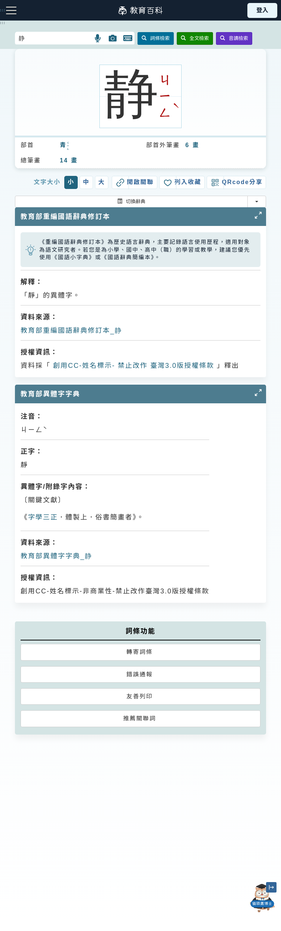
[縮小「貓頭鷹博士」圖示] (271, 887)
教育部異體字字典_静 (56, 556)
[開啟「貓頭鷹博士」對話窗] (262, 898)
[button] (98, 38)
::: (3, 23)
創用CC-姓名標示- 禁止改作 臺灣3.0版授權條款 (132, 365)
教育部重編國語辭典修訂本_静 (71, 330)
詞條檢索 (156, 38)
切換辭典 (131, 201)
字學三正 (43, 517)
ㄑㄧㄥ (68, 146)
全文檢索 (195, 38)
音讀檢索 (234, 38)
